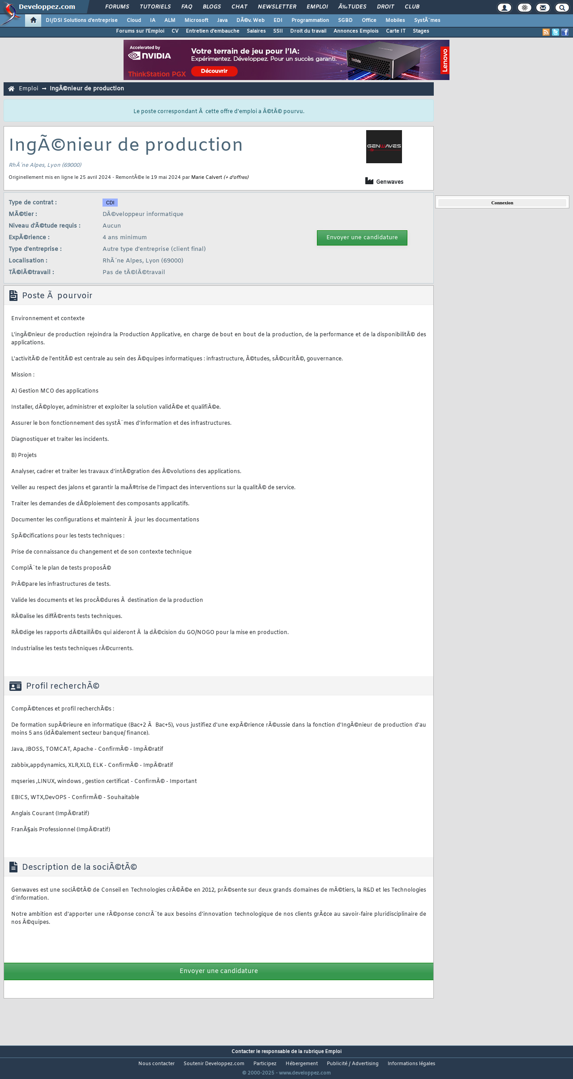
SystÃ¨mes (427, 20)
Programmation (310, 20)
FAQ (186, 7)
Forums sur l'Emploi (140, 31)
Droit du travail (308, 31)
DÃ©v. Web (250, 20)
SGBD (345, 20)
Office (369, 20)
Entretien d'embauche (212, 31)
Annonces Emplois (356, 31)
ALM (169, 20)
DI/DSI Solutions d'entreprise (82, 20)
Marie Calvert (206, 177)
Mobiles (395, 20)
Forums (117, 7)
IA (152, 20)
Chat (239, 7)
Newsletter (277, 7)
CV (175, 31)
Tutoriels (155, 7)
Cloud (134, 20)
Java (222, 20)
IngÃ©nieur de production (87, 89)
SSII (278, 31)
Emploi (317, 7)
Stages (421, 31)
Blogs (212, 7)
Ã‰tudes (352, 7)
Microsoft (196, 20)
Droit (385, 7)
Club (412, 7)
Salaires (256, 31)
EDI (278, 20)
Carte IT (396, 31)
